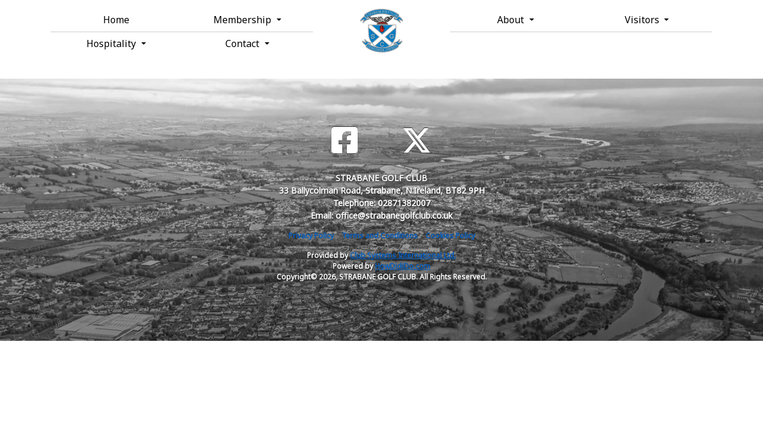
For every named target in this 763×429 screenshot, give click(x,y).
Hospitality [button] (112, 43)
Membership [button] (243, 19)
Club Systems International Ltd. (403, 255)
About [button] (511, 19)
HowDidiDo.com (402, 266)
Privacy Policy (311, 236)
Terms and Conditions (380, 236)
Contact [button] (243, 43)
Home (116, 19)
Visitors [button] (643, 19)
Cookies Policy (450, 236)
